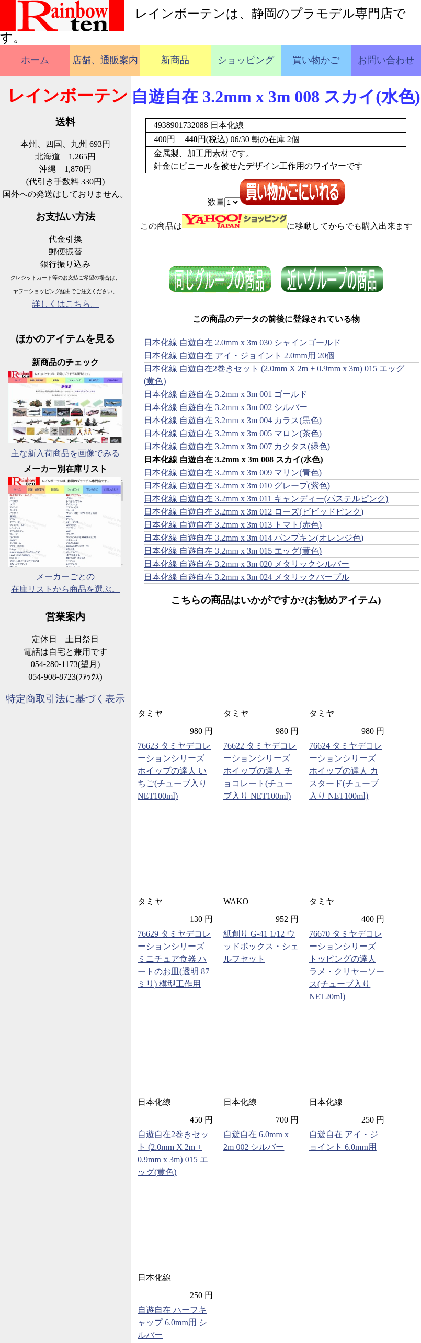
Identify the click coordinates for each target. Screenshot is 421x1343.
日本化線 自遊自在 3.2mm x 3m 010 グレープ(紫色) (237, 485)
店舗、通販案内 (105, 60)
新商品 (175, 60)
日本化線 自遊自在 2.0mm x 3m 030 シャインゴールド (242, 342)
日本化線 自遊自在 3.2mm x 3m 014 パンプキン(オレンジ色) (253, 537)
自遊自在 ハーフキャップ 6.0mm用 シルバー (172, 1322)
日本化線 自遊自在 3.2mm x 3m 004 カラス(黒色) (233, 420)
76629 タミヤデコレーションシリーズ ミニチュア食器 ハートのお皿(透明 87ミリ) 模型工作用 (174, 958)
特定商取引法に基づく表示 (65, 698)
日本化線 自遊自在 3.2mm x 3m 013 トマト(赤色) (233, 524)
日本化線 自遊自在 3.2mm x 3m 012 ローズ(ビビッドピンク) (253, 511)
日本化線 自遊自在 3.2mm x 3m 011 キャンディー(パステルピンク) (266, 498)
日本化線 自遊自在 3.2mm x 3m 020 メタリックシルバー (246, 563)
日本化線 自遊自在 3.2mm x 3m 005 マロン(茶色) (233, 433)
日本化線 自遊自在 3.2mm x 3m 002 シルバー (226, 407)
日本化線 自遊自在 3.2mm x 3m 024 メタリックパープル (246, 577)
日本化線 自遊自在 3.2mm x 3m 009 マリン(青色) (233, 472)
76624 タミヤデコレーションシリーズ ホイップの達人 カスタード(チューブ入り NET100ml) (345, 770)
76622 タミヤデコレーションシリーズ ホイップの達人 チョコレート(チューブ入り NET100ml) (260, 770)
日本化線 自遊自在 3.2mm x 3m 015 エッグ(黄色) (233, 550)
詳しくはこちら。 (65, 303)
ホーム (35, 60)
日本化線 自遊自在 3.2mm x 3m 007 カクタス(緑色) (237, 446)
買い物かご (315, 60)
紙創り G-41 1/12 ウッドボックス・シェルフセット (261, 946)
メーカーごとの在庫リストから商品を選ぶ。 (65, 576)
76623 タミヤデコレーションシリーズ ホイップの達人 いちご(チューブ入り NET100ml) (174, 770)
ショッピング (246, 60)
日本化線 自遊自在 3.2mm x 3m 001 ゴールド (226, 394)
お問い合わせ (386, 60)
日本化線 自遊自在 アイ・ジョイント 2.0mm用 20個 (239, 355)
